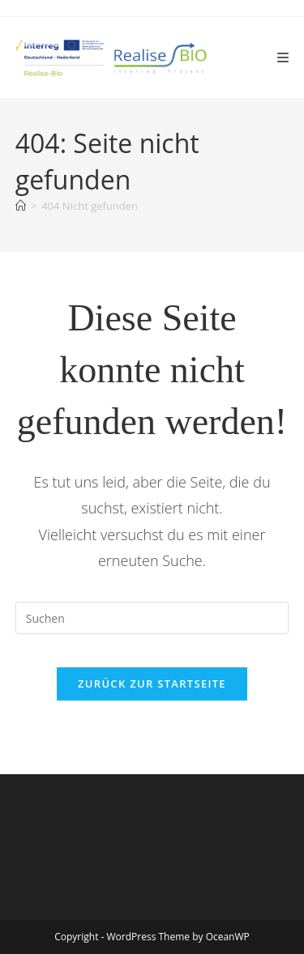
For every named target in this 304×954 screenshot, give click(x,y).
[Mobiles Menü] (283, 57)
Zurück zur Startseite (152, 683)
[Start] (20, 205)
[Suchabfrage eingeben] (152, 618)
